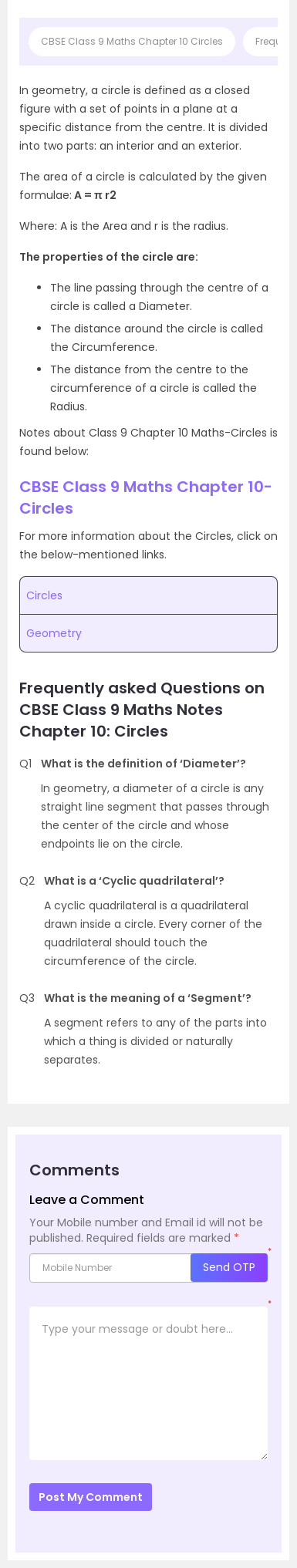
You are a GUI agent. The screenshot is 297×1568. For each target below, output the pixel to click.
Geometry (54, 633)
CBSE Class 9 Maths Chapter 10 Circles (132, 41)
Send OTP (229, 1267)
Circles (44, 595)
